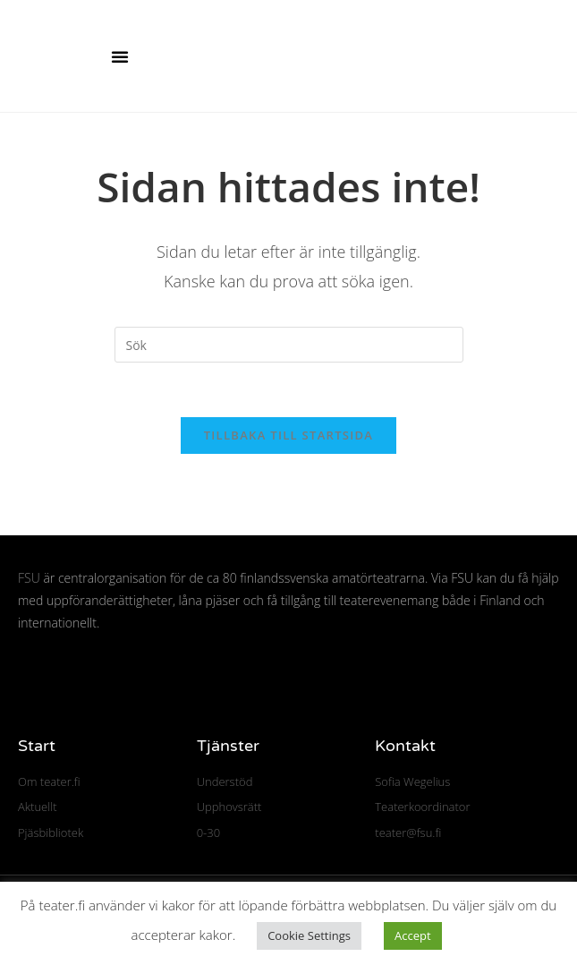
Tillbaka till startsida (289, 435)
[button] (119, 56)
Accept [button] (413, 935)
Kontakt (405, 746)
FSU (29, 577)
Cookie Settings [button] (309, 935)
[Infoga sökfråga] (289, 345)
